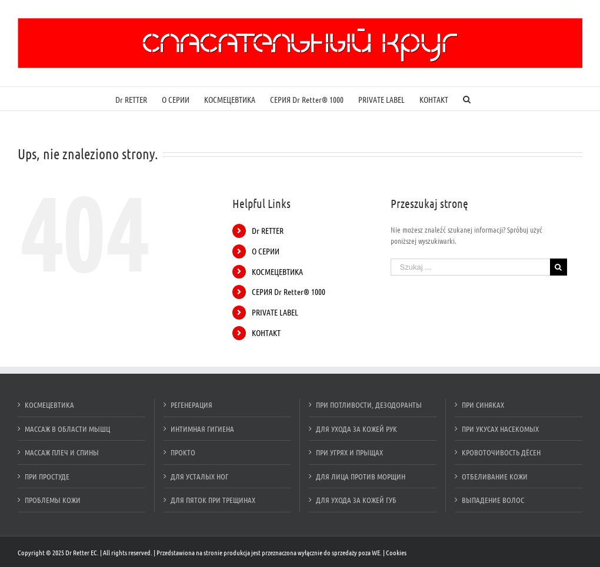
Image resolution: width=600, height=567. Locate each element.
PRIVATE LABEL (275, 312)
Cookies (396, 552)
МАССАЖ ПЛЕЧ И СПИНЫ (62, 452)
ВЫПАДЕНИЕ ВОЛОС (493, 500)
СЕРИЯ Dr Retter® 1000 (288, 291)
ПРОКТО (183, 452)
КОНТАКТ (266, 332)
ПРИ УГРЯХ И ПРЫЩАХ (349, 452)
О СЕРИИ (265, 251)
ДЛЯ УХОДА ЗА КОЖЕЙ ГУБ (356, 500)
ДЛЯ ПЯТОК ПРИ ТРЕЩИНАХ (213, 500)
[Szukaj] (467, 98)
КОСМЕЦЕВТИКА (277, 271)
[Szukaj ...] (470, 267)
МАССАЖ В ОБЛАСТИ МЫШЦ (67, 429)
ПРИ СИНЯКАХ (483, 405)
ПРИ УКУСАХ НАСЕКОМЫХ (500, 429)
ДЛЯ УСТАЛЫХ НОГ (199, 476)
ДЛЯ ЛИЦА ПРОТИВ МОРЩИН (360, 476)
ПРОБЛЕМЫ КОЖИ (53, 500)
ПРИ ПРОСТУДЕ (47, 476)
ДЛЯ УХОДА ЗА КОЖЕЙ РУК (356, 429)
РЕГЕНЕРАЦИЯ (191, 405)
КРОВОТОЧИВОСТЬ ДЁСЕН (501, 452)
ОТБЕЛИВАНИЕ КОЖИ (495, 476)
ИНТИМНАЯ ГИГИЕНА (202, 429)
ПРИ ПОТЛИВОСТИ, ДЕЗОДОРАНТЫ (369, 405)
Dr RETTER (268, 230)
